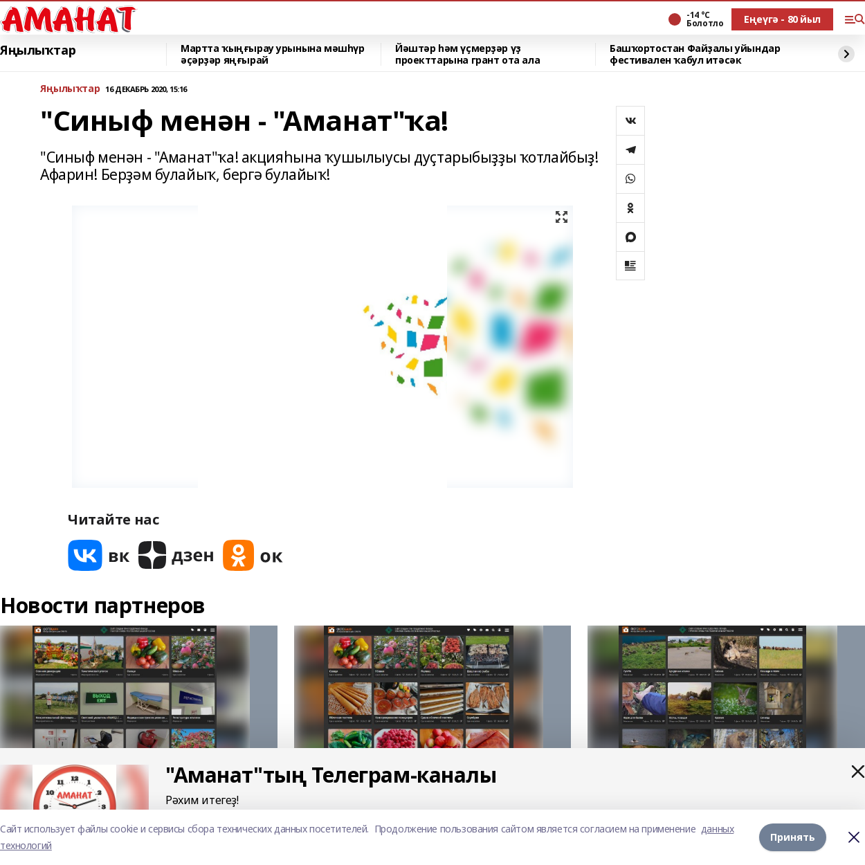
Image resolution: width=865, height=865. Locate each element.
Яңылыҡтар (37, 50)
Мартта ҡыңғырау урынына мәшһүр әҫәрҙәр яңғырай (272, 54)
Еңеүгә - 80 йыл (782, 19)
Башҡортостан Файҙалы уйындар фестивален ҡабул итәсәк (695, 54)
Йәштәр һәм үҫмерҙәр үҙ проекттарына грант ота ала (467, 54)
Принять (792, 837)
